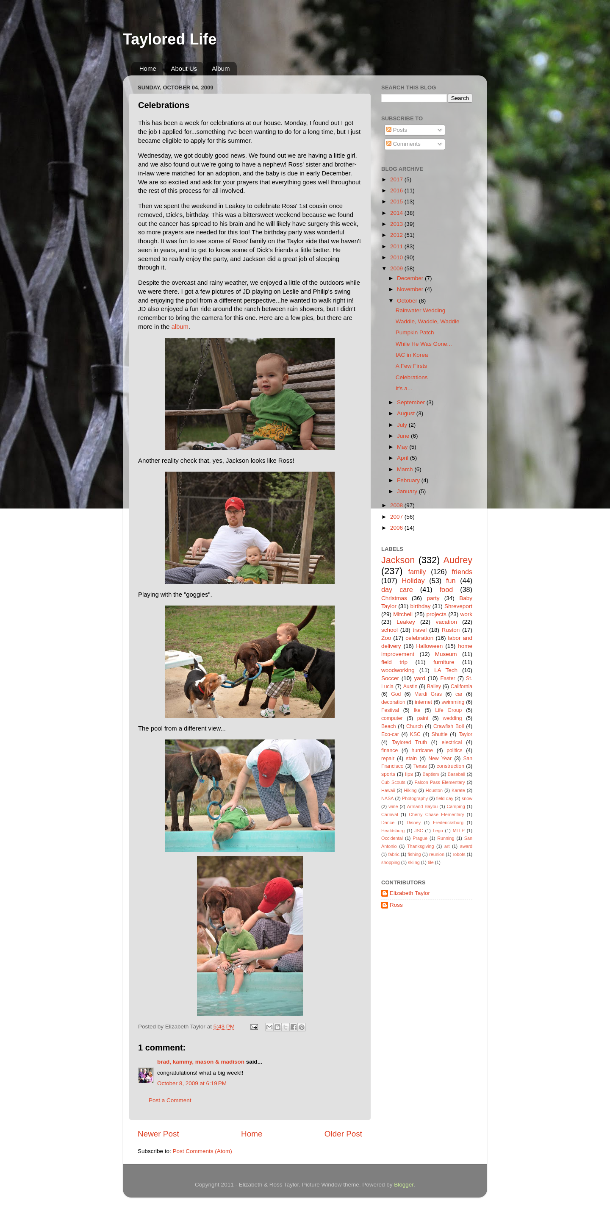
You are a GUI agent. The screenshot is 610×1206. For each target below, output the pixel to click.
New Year (440, 758)
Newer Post (158, 1133)
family (417, 571)
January (408, 491)
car (459, 694)
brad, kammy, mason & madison (200, 1062)
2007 (397, 517)
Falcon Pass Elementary (439, 782)
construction (450, 766)
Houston (434, 790)
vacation (446, 622)
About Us (184, 68)
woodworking (398, 670)
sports (388, 774)
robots (459, 854)
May (403, 447)
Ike (416, 710)
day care (397, 589)
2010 (397, 257)
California (461, 686)
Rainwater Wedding (421, 310)
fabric (393, 854)
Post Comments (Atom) (202, 1151)
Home (147, 68)
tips (409, 774)
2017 (397, 179)
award (466, 846)
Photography (415, 798)
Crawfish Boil (448, 726)
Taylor (465, 734)
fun (451, 580)
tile (431, 862)
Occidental (392, 838)
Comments (403, 144)
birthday (420, 606)
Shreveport (458, 606)
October (408, 300)
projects (436, 614)
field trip (394, 662)
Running (445, 838)
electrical (451, 742)
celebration (419, 638)
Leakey (405, 622)
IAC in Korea (412, 355)
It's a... (404, 388)
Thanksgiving (420, 846)
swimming (452, 702)
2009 (397, 268)
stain (411, 758)
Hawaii (388, 790)
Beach (388, 726)
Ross (396, 905)
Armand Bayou (422, 806)
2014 (397, 213)
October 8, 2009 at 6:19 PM (192, 1083)
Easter (447, 678)
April (403, 458)
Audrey (458, 560)
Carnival (389, 814)
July (403, 425)
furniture (444, 662)
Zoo (386, 638)
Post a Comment (170, 1100)
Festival (390, 710)
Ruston (451, 630)
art (447, 846)
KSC (415, 734)
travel (420, 630)
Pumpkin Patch (415, 332)
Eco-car (390, 734)
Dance (387, 822)
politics (454, 750)
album (179, 326)
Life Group (448, 710)
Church (414, 726)
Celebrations (412, 377)
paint (422, 718)
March (405, 469)
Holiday (413, 580)
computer (392, 718)
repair (387, 758)
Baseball (456, 774)
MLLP (459, 830)
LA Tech (446, 670)
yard (419, 678)
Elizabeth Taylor (410, 893)
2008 (397, 505)
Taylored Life (169, 39)
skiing (414, 862)
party (433, 598)
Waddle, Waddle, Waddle (428, 321)
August (406, 413)
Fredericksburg (448, 822)
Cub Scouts (393, 782)
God (396, 694)
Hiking (410, 790)
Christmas (394, 598)
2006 (397, 528)
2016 (397, 190)
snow (467, 798)
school (389, 630)
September (412, 402)
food (446, 589)
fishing (414, 854)
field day (444, 798)
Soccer (390, 678)
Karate (458, 790)
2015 (397, 201)
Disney (414, 822)
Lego (438, 830)
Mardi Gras (428, 694)
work (466, 614)
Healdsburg (393, 830)
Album (221, 68)
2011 (397, 246)
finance (389, 750)
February (409, 480)
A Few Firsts (411, 366)
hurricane (422, 750)
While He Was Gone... (424, 344)
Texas (420, 766)
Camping (456, 806)
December (411, 278)
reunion (436, 854)
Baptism (430, 774)
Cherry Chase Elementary (436, 814)
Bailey (434, 686)
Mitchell (403, 614)
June (404, 436)
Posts (397, 130)
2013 (397, 224)
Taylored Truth (409, 742)
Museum (446, 654)
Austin (410, 686)
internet (423, 702)
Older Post (343, 1133)
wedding (452, 718)
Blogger (403, 1184)
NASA (387, 798)
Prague (420, 838)
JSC (418, 830)
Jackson (398, 560)
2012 (397, 235)
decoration (393, 702)
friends (462, 571)
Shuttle (440, 734)
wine (393, 806)
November (411, 289)
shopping (390, 862)
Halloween (429, 646)
